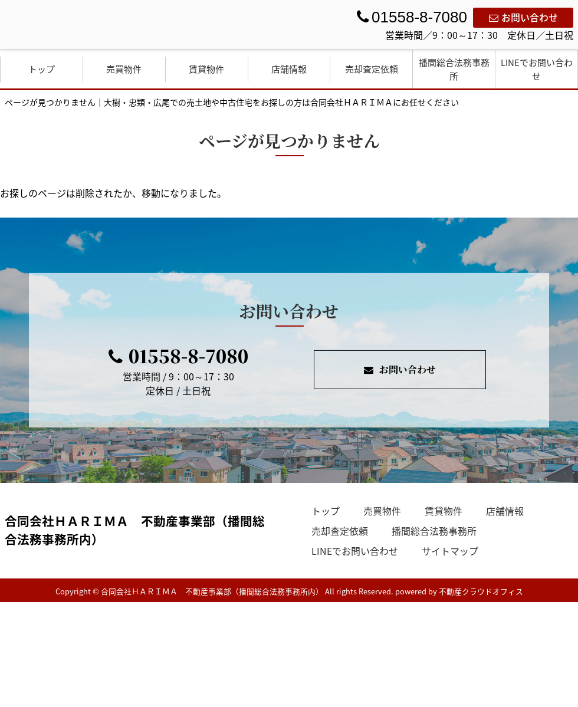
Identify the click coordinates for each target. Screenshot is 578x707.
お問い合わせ (523, 17)
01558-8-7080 (178, 356)
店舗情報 (289, 69)
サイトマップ (450, 551)
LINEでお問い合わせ (537, 69)
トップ (41, 69)
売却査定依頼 (371, 69)
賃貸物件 (206, 69)
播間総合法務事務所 (454, 69)
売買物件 (124, 69)
